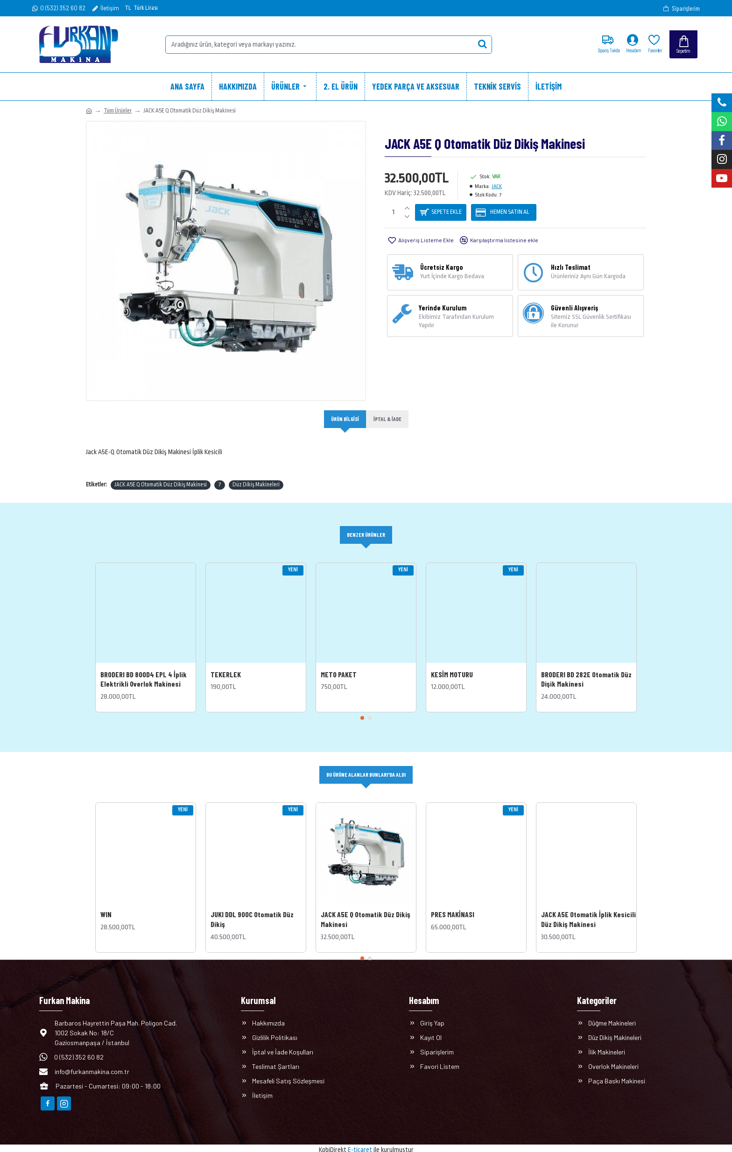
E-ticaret (360, 1140)
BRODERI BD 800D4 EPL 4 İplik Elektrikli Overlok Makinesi (143, 668)
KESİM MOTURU (452, 663)
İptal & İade (389, 419)
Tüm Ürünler (118, 110)
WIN (106, 904)
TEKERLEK (226, 663)
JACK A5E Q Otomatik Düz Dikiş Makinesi (160, 473)
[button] (362, 707)
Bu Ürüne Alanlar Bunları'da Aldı (366, 764)
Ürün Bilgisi (343, 419)
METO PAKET (339, 663)
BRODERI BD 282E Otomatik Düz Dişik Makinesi (586, 668)
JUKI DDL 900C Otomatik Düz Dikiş (252, 909)
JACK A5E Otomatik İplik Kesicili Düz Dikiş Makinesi (588, 909)
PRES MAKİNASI (452, 904)
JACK (497, 186)
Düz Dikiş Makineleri (256, 473)
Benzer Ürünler (366, 523)
